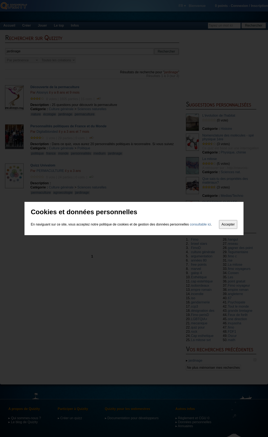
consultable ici (200, 224)
